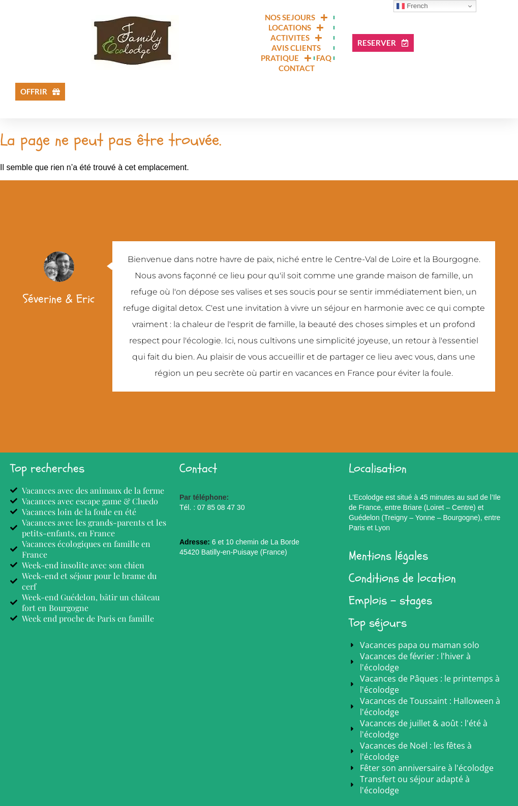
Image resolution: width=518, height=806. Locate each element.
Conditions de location (402, 578)
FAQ (323, 57)
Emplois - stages (390, 600)
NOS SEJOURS (296, 17)
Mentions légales (388, 555)
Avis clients (296, 47)
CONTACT (297, 68)
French (412, 6)
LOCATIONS (296, 27)
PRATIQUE (286, 58)
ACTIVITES (296, 38)
